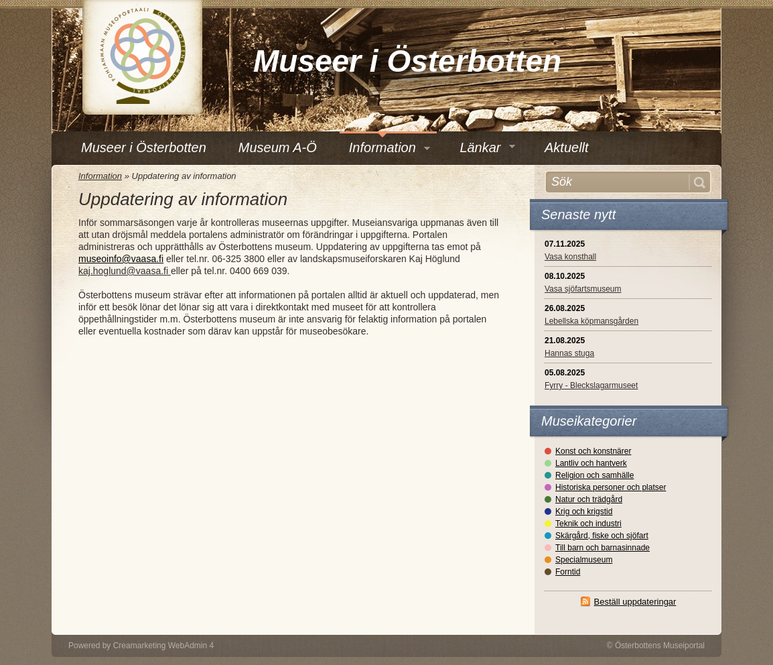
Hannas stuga (569, 353)
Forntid (567, 572)
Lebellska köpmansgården (591, 321)
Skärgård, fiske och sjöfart (601, 535)
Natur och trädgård (588, 499)
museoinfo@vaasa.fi (120, 258)
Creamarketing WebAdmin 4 (163, 645)
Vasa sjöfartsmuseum (583, 289)
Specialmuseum (583, 559)
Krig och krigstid (583, 511)
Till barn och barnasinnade (602, 547)
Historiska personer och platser (610, 487)
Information (100, 176)
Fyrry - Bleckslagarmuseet (591, 385)
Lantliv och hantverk (591, 463)
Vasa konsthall (570, 256)
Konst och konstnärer (593, 451)
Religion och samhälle (594, 475)
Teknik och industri (588, 523)
